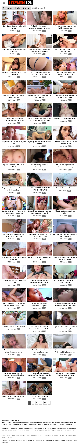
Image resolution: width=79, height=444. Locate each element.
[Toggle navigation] (5, 2)
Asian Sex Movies (21, 431)
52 (45, 399)
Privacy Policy (72, 431)
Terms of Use (5, 433)
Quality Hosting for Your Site (50, 431)
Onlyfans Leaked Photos (8, 431)
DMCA (11, 433)
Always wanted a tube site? (34, 431)
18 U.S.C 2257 (63, 431)
